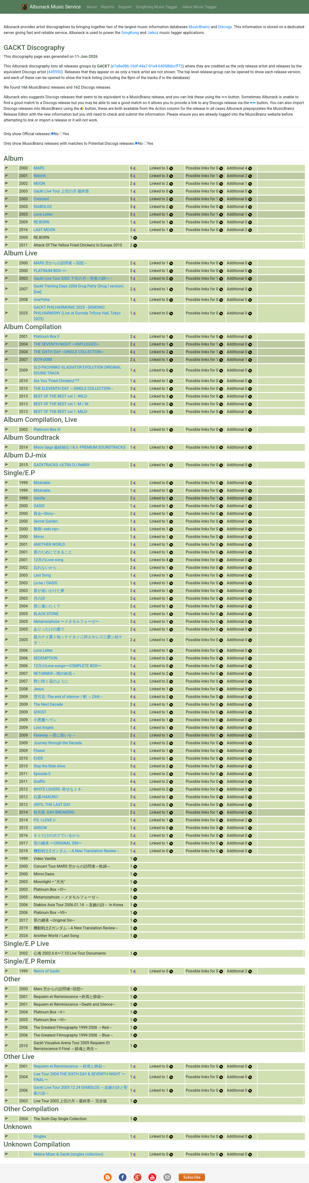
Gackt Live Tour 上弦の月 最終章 (61, 191)
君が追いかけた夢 (49, 590)
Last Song (42, 575)
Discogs (225, 27)
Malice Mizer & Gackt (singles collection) (68, 1154)
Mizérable (42, 482)
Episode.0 (42, 773)
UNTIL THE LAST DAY (52, 804)
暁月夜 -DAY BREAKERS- (54, 812)
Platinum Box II (46, 336)
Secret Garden (46, 521)
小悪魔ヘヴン (45, 720)
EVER (38, 758)
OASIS (39, 506)
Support (125, 7)
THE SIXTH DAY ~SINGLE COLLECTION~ (69, 352)
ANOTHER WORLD (49, 544)
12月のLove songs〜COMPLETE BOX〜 (67, 666)
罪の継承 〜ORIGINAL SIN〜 (58, 843)
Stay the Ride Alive (49, 766)
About (92, 7)
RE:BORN (41, 222)
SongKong (130, 32)
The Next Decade (48, 704)
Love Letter (43, 214)
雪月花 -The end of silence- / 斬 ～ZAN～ (68, 696)
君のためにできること (53, 552)
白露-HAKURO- (46, 797)
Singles (40, 1136)
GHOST (40, 712)
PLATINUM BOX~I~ (50, 270)
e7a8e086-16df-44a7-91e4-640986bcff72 (147, 66)
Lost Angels (44, 727)
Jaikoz (152, 32)
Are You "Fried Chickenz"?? (56, 381)
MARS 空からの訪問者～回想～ (61, 263)
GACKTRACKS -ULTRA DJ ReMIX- (62, 465)
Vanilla (39, 498)
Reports (107, 7)
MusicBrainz (199, 27)
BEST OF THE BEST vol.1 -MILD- (61, 411)
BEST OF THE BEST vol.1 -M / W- (61, 404)
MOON (39, 183)
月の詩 (39, 598)
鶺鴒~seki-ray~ (47, 529)
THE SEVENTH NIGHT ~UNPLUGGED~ (66, 344)
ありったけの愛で (49, 629)
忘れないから (45, 567)
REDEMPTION (45, 658)
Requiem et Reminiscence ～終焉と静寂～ (70, 1066)
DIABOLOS (43, 206)
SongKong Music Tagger (156, 7)
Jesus (39, 689)
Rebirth (40, 175)
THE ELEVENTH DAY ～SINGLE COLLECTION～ (74, 388)
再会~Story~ (45, 513)
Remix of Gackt (47, 971)
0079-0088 (43, 359)
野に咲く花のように (51, 681)
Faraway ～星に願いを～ (55, 735)
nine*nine (42, 299)
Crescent (41, 199)
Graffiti (39, 781)
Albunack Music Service (51, 7)
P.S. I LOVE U (44, 820)
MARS (39, 168)
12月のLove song (48, 560)
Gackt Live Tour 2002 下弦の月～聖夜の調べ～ (73, 278)
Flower (39, 750)
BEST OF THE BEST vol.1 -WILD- (61, 396)
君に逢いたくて (47, 606)
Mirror (39, 536)
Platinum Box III (47, 429)
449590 (54, 72)
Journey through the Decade (58, 743)
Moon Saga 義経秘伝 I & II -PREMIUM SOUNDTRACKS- (80, 447)
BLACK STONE (46, 613)
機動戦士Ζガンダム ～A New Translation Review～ (77, 851)
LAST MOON (44, 229)
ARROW (40, 827)
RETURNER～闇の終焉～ (55, 673)
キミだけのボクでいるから (57, 835)
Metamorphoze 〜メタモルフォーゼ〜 (66, 621)
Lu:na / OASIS (45, 583)
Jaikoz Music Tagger (199, 7)
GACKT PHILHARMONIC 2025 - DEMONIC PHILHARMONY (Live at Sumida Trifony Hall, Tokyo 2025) (77, 313)
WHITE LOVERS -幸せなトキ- (58, 789)
